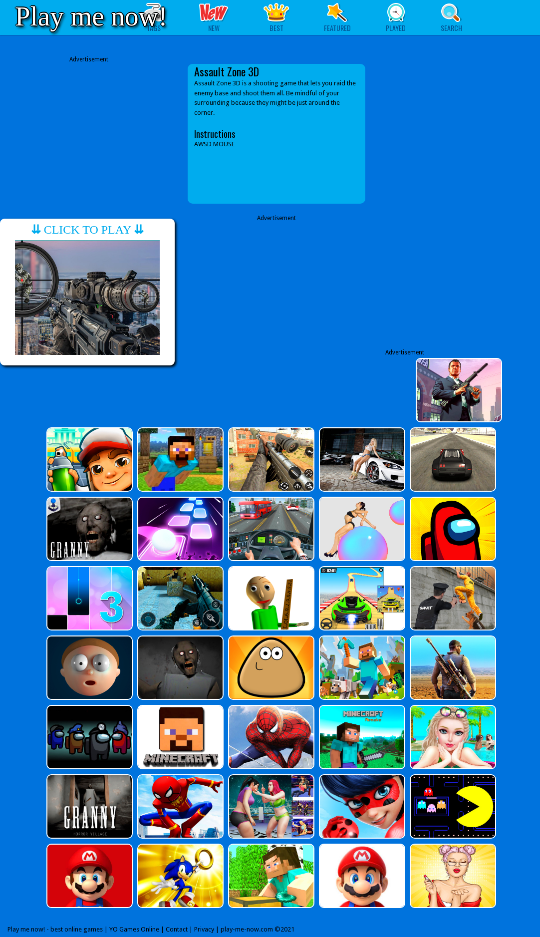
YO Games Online (134, 929)
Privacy (204, 929)
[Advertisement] (89, 134)
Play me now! (91, 16)
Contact (177, 929)
